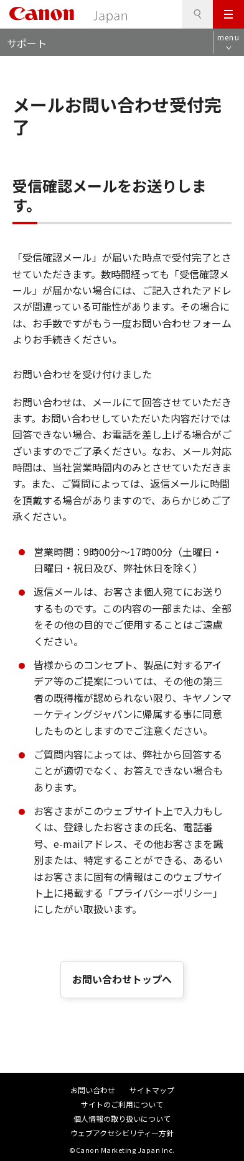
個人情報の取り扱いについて (122, 1118)
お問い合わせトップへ (122, 979)
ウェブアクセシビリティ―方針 (122, 1132)
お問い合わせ (92, 1090)
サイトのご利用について (122, 1104)
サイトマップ (151, 1090)
